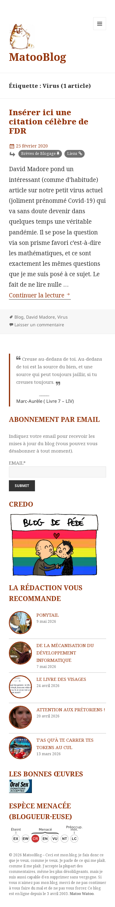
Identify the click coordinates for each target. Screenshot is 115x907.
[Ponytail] (20, 622)
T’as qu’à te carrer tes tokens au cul (65, 743)
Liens (72, 153)
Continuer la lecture (40, 295)
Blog (19, 317)
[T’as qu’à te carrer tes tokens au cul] (20, 747)
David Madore (40, 317)
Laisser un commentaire (39, 325)
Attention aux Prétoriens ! (70, 709)
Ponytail (47, 615)
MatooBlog (37, 56)
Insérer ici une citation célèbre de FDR (48, 121)
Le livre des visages (61, 679)
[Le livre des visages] (20, 686)
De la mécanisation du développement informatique (65, 652)
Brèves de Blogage (38, 153)
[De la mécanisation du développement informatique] (20, 653)
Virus (62, 317)
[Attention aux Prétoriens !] (20, 717)
